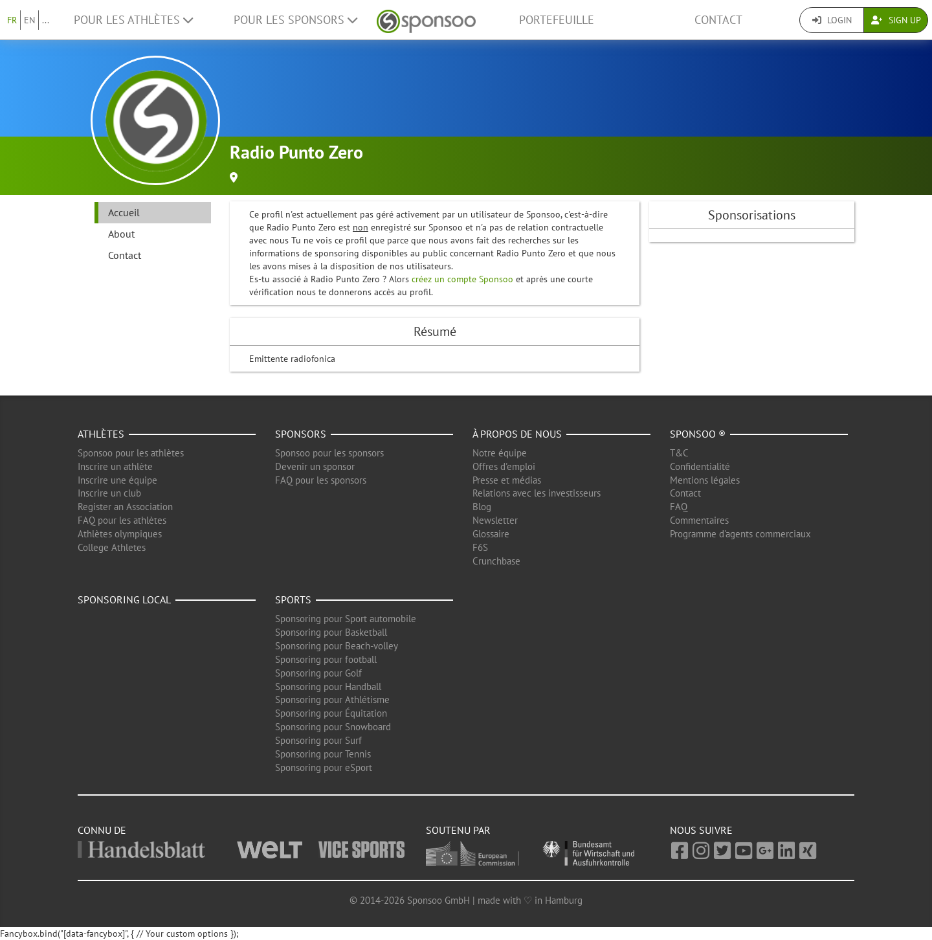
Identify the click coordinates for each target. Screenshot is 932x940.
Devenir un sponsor (315, 466)
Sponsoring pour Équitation (331, 713)
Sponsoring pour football (326, 659)
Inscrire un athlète (115, 466)
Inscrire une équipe (117, 480)
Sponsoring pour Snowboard (333, 727)
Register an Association (125, 506)
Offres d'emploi (503, 466)
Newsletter (495, 520)
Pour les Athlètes (133, 19)
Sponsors (300, 433)
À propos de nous (517, 433)
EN (29, 20)
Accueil (124, 212)
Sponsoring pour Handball (328, 686)
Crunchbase (496, 561)
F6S (480, 547)
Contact (718, 19)
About (121, 233)
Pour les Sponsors (295, 19)
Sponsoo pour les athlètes (131, 453)
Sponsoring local (124, 599)
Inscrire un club (109, 493)
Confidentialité (700, 466)
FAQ (678, 506)
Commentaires (699, 520)
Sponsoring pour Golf (318, 673)
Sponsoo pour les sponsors (329, 453)
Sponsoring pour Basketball (331, 632)
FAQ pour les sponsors (320, 480)
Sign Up (896, 20)
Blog (481, 506)
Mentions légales (705, 480)
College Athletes (112, 547)
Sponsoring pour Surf (318, 740)
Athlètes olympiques (120, 534)
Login (832, 20)
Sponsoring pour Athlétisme (332, 699)
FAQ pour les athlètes (122, 520)
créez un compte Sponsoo (462, 279)
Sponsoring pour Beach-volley (336, 646)
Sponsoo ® (698, 433)
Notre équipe (499, 453)
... (45, 20)
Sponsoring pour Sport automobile (345, 618)
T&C (679, 453)
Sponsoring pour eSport (323, 767)
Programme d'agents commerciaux (740, 534)
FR (12, 20)
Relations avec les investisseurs (536, 493)
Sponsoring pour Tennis (323, 754)
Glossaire (490, 534)
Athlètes (101, 433)
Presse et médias (506, 480)
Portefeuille (556, 19)
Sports (293, 599)
